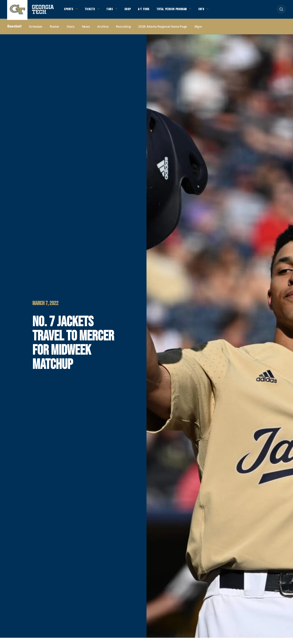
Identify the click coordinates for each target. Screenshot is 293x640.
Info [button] (208, 10)
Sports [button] (69, 10)
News (86, 29)
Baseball (14, 29)
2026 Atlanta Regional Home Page (162, 29)
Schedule (35, 29)
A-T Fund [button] (147, 10)
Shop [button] (130, 10)
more (198, 29)
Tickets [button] (91, 10)
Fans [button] (112, 10)
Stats (70, 29)
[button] (281, 10)
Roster (54, 29)
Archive (102, 29)
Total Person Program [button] (176, 10)
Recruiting (123, 29)
